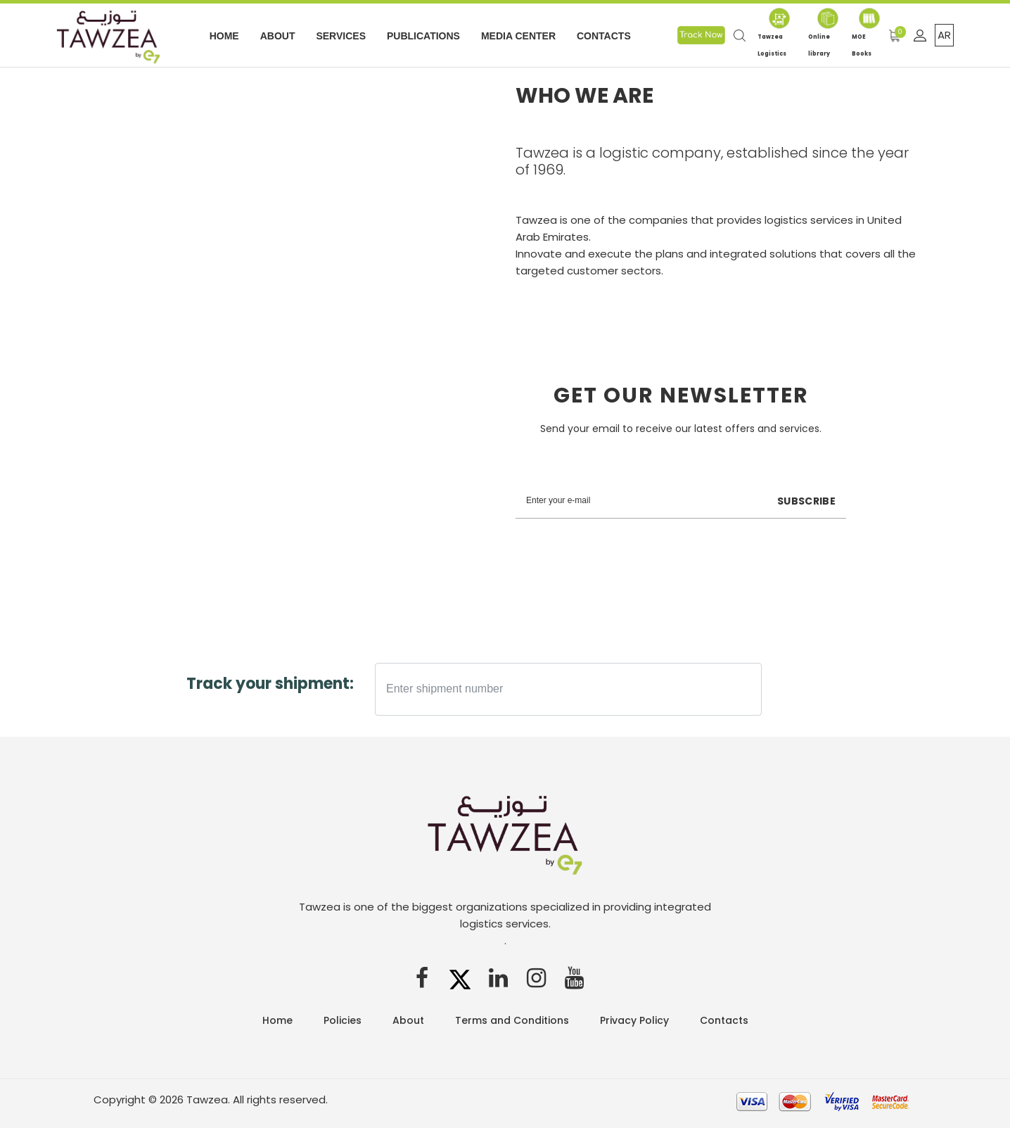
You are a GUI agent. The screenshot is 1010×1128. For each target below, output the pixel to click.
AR (944, 34)
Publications (423, 36)
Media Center (518, 36)
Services (341, 36)
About (277, 36)
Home (224, 36)
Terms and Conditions (512, 1020)
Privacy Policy (634, 1020)
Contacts (604, 36)
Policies (343, 1020)
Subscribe (806, 501)
